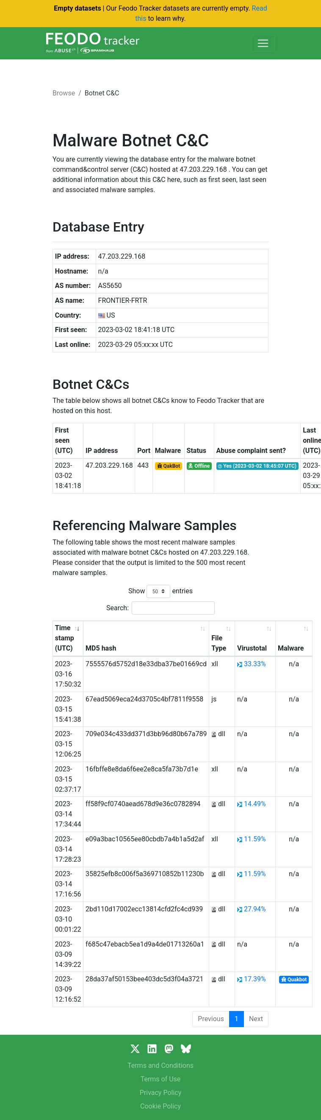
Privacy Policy (161, 1093)
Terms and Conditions (160, 1065)
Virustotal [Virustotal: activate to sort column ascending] (252, 648)
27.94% (255, 909)
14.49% (255, 804)
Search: (160, 607)
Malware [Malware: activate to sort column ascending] (291, 648)
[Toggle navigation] (263, 43)
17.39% (255, 979)
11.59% (255, 839)
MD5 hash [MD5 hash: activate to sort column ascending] (101, 648)
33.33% (255, 664)
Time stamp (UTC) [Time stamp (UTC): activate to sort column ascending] (64, 638)
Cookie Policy (160, 1106)
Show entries (160, 591)
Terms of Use (161, 1079)
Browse (64, 93)
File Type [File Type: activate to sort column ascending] (218, 643)
